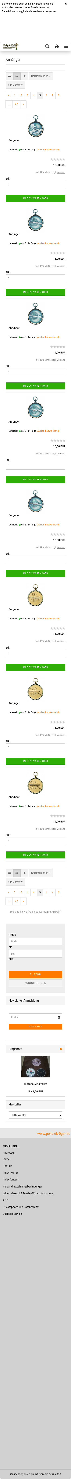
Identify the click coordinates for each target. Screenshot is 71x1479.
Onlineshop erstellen (22, 1474)
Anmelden (35, 1026)
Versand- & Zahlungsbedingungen (23, 1186)
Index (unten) (11, 1179)
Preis (12, 934)
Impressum (9, 1152)
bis (10, 946)
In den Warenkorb (35, 198)
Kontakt (7, 1165)
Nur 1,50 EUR (35, 1091)
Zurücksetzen (35, 982)
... (9, 104)
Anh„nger (14, 140)
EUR (11, 959)
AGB (5, 1200)
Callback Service (12, 1213)
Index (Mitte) (10, 1172)
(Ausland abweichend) (48, 149)
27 (16, 104)
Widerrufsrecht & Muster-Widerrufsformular (28, 1193)
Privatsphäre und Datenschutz (21, 1207)
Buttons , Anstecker (35, 1083)
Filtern (35, 974)
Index (6, 1159)
